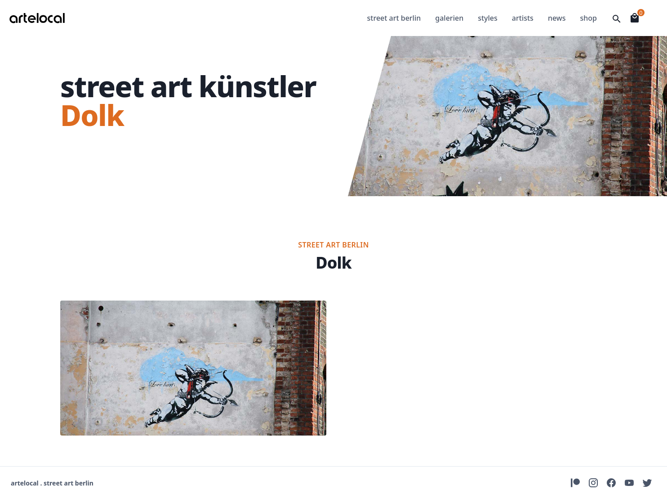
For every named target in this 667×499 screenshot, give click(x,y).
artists (523, 18)
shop (588, 18)
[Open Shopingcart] (635, 18)
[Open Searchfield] (617, 19)
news (557, 18)
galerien (449, 18)
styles (488, 18)
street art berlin (394, 18)
